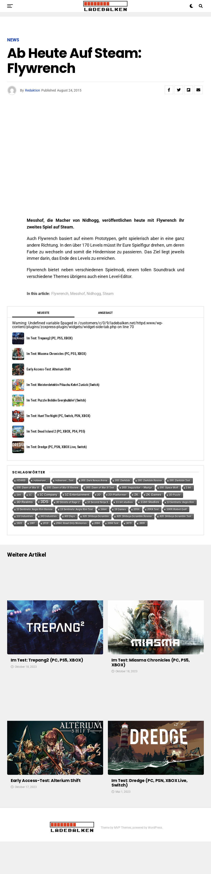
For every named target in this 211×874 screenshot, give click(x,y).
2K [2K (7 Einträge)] (136, 494)
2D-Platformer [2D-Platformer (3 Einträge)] (118, 494)
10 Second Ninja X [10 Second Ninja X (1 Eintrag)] (98, 502)
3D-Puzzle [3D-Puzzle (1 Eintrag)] (174, 495)
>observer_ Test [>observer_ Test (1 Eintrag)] (64, 480)
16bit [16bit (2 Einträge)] (104, 509)
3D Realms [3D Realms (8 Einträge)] (25, 502)
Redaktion (32, 90)
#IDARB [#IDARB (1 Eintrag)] (21, 480)
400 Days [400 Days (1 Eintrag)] (70, 516)
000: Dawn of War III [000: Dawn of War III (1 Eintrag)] (28, 487)
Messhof (77, 294)
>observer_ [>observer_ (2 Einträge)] (40, 480)
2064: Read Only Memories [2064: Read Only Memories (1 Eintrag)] (71, 523)
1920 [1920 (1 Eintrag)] (19, 523)
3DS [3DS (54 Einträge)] (44, 501)
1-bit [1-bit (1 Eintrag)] (188, 487)
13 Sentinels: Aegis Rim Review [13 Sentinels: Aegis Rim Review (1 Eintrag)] (35, 509)
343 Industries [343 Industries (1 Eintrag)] (49, 516)
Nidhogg (94, 294)
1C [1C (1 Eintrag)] (30, 495)
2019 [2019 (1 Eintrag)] (45, 523)
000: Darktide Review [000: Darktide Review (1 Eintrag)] (150, 480)
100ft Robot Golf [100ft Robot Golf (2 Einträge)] (177, 509)
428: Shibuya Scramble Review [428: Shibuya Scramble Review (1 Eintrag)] (134, 516)
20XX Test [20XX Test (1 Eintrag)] (153, 509)
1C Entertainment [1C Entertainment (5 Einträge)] (77, 494)
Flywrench (60, 294)
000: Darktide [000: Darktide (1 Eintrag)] (122, 480)
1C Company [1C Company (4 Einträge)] (48, 494)
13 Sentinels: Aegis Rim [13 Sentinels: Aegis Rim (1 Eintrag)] (180, 502)
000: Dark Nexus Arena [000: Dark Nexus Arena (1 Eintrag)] (94, 480)
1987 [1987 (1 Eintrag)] (32, 523)
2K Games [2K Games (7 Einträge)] (153, 494)
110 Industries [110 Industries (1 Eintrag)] (25, 516)
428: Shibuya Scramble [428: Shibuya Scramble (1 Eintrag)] (96, 516)
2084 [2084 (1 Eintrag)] (97, 523)
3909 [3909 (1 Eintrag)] (142, 523)
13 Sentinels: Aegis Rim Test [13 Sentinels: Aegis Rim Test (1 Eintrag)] (76, 509)
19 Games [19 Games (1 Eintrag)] (120, 509)
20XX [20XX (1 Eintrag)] (136, 509)
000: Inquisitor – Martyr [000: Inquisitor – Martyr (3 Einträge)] (137, 487)
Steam (108, 294)
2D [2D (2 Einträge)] (99, 494)
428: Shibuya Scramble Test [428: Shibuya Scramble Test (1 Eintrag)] (175, 516)
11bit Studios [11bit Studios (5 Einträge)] (150, 502)
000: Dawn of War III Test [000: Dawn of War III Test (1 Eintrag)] (100, 487)
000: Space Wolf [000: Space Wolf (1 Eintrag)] (169, 487)
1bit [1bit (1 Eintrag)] (19, 495)
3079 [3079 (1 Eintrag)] (129, 523)
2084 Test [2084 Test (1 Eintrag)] (113, 523)
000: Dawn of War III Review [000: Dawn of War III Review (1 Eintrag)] (62, 487)
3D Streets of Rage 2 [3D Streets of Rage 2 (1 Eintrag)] (67, 502)
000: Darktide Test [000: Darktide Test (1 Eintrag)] (180, 480)
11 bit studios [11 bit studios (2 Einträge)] (124, 502)
